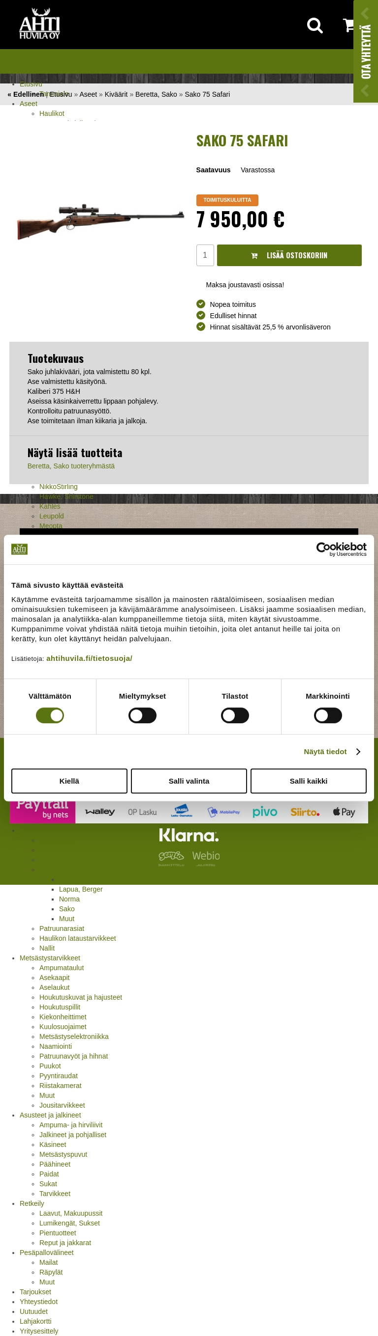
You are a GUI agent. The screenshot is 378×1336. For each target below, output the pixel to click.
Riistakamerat (60, 1086)
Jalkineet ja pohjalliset (72, 1135)
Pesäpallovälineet (47, 1252)
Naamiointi (55, 1046)
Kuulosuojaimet (63, 1027)
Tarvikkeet (54, 1194)
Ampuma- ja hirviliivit (70, 1125)
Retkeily (32, 1203)
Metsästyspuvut (63, 1154)
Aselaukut (54, 987)
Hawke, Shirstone (66, 496)
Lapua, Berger (81, 889)
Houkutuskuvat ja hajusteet (80, 997)
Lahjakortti (36, 1321)
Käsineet (52, 1144)
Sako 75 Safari (207, 94)
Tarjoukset (35, 1292)
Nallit (47, 948)
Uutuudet (34, 1311)
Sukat (48, 1184)
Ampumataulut (61, 968)
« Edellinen (25, 94)
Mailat (48, 1262)
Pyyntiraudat (58, 1076)
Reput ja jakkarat (65, 1243)
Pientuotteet (57, 1233)
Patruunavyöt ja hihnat (73, 1056)
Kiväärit (116, 94)
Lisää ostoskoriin (289, 255)
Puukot (50, 1066)
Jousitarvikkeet (62, 1105)
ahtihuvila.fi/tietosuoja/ (89, 658)
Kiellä (69, 781)
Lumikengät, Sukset (69, 1223)
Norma (69, 899)
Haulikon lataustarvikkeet (77, 938)
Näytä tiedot (325, 751)
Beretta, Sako (156, 94)
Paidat (49, 1174)
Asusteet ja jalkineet (50, 1115)
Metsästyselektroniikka (74, 1036)
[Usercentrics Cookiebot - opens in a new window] (324, 549)
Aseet (28, 104)
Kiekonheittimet (63, 1017)
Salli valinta (189, 781)
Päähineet (54, 1164)
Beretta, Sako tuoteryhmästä (71, 466)
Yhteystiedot (39, 1302)
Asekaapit (54, 978)
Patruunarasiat (61, 928)
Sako (67, 909)
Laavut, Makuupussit (70, 1213)
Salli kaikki (309, 781)
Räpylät (51, 1272)
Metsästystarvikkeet (50, 958)
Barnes (70, 879)
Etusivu (31, 84)
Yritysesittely (39, 1331)
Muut (66, 919)
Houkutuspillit (59, 1007)
